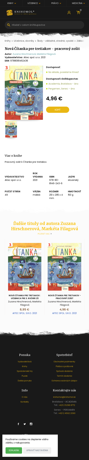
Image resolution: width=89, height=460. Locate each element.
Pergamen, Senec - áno (61, 88)
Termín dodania (64, 376)
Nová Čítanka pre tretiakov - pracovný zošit (64, 297)
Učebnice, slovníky (24, 40)
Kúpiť (57, 110)
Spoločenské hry (25, 371)
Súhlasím (14, 450)
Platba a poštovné (64, 366)
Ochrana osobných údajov (64, 380)
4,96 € (64, 309)
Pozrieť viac (44, 233)
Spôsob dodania (64, 371)
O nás (24, 397)
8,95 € (24, 309)
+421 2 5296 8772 (67, 405)
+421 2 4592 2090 (66, 413)
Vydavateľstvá (25, 361)
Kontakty (25, 401)
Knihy (10, 3)
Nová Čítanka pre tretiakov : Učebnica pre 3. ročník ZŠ (25, 297)
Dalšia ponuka (25, 380)
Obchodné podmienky (64, 361)
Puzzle (25, 376)
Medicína (77, 3)
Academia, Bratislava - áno (63, 83)
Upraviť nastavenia (37, 450)
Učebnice (33, 3)
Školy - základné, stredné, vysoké (55, 40)
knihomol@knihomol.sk (64, 397)
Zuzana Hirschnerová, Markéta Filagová (34, 54)
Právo (55, 3)
